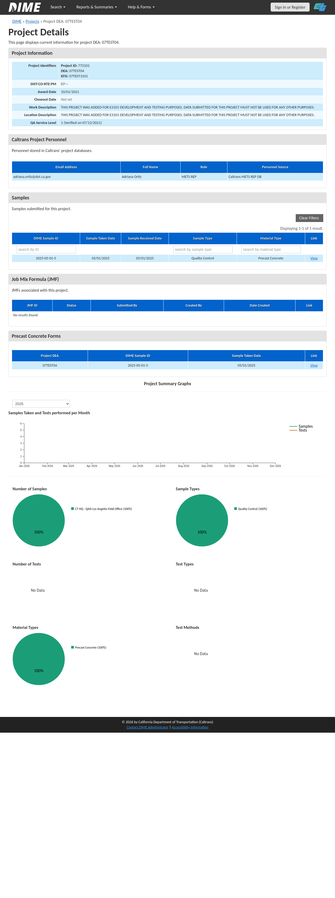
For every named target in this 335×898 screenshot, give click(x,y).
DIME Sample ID (46, 238)
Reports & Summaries (96, 6)
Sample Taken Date (100, 238)
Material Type (270, 238)
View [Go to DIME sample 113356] (314, 258)
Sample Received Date (145, 238)
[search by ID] (46, 249)
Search (58, 6)
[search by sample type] (203, 249)
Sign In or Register (290, 7)
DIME (16, 21)
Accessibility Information (190, 727)
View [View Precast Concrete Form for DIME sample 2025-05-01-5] (314, 365)
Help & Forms (141, 6)
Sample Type (203, 238)
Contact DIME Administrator (148, 727)
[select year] (41, 404)
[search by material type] (271, 249)
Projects (32, 21)
